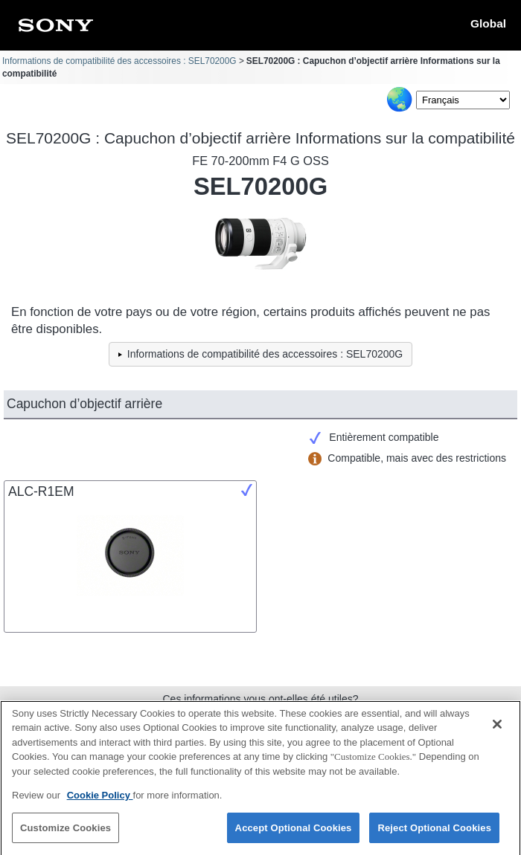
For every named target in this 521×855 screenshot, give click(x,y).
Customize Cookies (65, 833)
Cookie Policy (100, 801)
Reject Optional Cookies (434, 833)
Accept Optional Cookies (293, 833)
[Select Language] (463, 100)
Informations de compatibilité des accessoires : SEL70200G (119, 61)
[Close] (497, 730)
